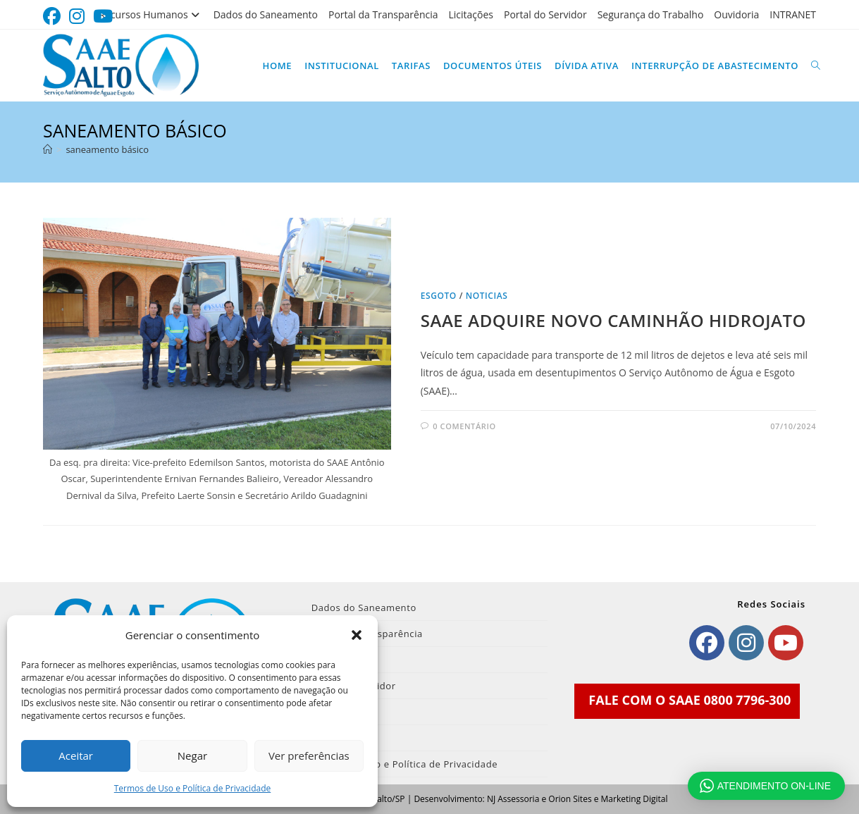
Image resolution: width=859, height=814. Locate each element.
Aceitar (75, 755)
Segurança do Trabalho (651, 14)
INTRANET (793, 14)
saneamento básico (107, 149)
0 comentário (464, 426)
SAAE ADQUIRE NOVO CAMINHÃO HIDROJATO (613, 320)
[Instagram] (746, 642)
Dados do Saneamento (266, 14)
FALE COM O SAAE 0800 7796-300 (689, 699)
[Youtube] (785, 642)
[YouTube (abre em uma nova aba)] (103, 16)
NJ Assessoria (513, 799)
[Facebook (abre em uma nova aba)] (54, 16)
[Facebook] (706, 642)
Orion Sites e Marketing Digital (607, 799)
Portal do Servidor (545, 14)
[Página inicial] (47, 149)
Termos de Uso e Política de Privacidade (192, 788)
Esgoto (439, 296)
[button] (357, 635)
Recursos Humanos (150, 14)
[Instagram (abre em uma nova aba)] (77, 16)
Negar (192, 755)
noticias (487, 296)
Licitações (471, 14)
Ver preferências (309, 755)
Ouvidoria (736, 14)
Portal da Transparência (383, 14)
